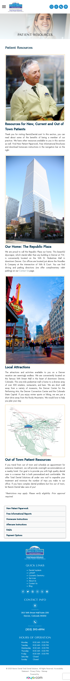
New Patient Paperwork (17, 508)
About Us (32, 580)
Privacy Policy (35, 671)
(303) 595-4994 (35, 629)
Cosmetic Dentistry (36, 575)
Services (32, 578)
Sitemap (44, 671)
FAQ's (9, 530)
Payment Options (14, 535)
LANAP (32, 573)
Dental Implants (35, 570)
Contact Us (24, 270)
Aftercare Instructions (16, 524)
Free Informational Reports (19, 513)
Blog (30, 586)
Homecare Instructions (17, 519)
